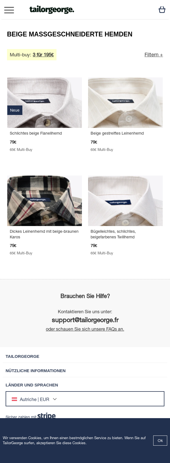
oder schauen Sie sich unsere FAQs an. (85, 328)
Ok (160, 440)
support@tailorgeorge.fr (85, 320)
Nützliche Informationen (36, 370)
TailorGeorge (22, 356)
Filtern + (154, 54)
